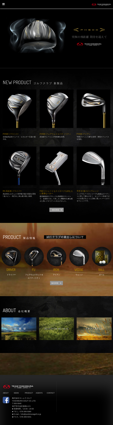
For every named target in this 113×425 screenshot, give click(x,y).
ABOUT (6, 393)
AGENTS (39, 393)
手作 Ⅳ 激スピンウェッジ (88, 191)
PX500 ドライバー (11, 134)
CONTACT (51, 393)
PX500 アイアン (84, 134)
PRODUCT (29, 393)
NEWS (16, 393)
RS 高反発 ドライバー (12, 191)
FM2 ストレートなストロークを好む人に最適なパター (56, 192)
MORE (57, 210)
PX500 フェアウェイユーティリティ (55, 134)
